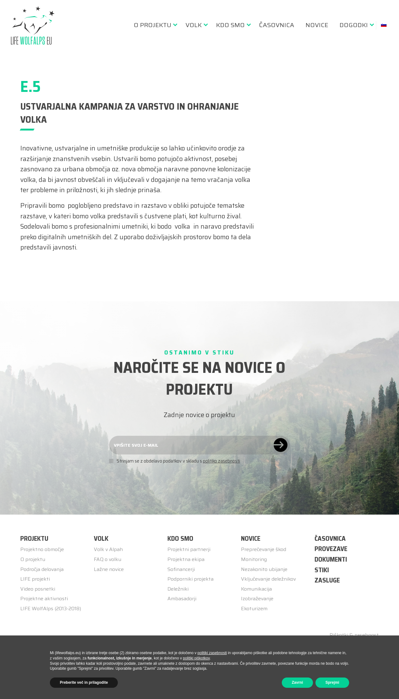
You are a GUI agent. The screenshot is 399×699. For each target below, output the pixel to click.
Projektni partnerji (188, 549)
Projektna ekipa (185, 559)
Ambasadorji (181, 598)
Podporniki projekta (190, 579)
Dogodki (353, 25)
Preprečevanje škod (263, 549)
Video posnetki (37, 589)
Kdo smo (230, 25)
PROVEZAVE (331, 549)
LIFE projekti (35, 579)
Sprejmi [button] (332, 682)
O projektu (32, 559)
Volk (193, 25)
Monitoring (254, 559)
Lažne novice (109, 569)
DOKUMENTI (331, 559)
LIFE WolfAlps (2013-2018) (50, 608)
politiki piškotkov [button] (196, 658)
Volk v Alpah (108, 549)
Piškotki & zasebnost (354, 635)
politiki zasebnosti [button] (212, 653)
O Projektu (152, 25)
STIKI (322, 570)
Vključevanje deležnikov (268, 579)
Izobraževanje (257, 598)
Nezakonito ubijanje (264, 569)
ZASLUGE (327, 580)
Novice (316, 25)
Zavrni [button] (297, 682)
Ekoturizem (254, 608)
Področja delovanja (42, 569)
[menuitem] (154, 25)
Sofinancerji (181, 569)
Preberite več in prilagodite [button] (84, 682)
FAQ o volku (107, 559)
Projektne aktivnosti (44, 598)
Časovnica (276, 25)
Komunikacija (256, 589)
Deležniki (178, 589)
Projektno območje (42, 549)
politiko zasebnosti (221, 461)
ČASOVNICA (330, 538)
